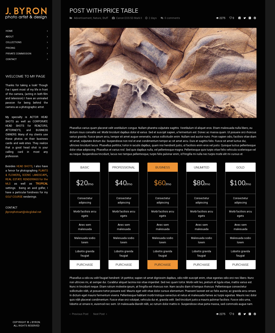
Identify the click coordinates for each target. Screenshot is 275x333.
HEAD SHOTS (25, 166)
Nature (97, 18)
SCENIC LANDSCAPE (34, 175)
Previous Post (80, 314)
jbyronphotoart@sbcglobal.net (23, 212)
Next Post (99, 314)
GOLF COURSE (14, 196)
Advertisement (83, 18)
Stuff (105, 18)
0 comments (172, 18)
